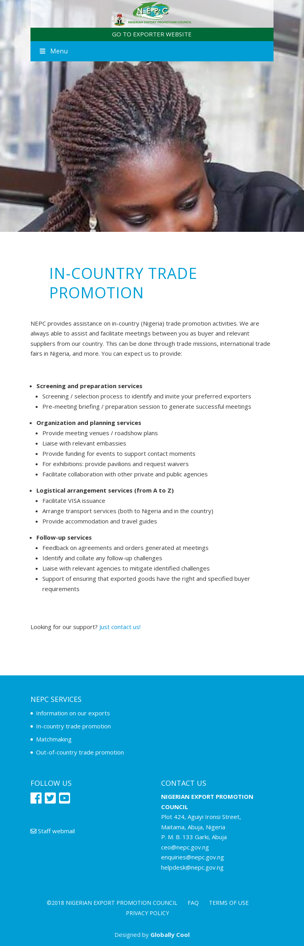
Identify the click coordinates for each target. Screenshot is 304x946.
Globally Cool (170, 934)
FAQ (193, 902)
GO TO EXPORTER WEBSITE (152, 34)
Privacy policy (147, 913)
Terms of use (229, 902)
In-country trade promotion (73, 726)
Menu (53, 51)
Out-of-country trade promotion (80, 752)
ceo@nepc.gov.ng (185, 847)
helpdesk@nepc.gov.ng (192, 867)
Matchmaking (54, 739)
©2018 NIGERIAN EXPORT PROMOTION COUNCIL (112, 902)
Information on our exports (73, 713)
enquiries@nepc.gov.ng (192, 857)
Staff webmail (52, 831)
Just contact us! (120, 627)
